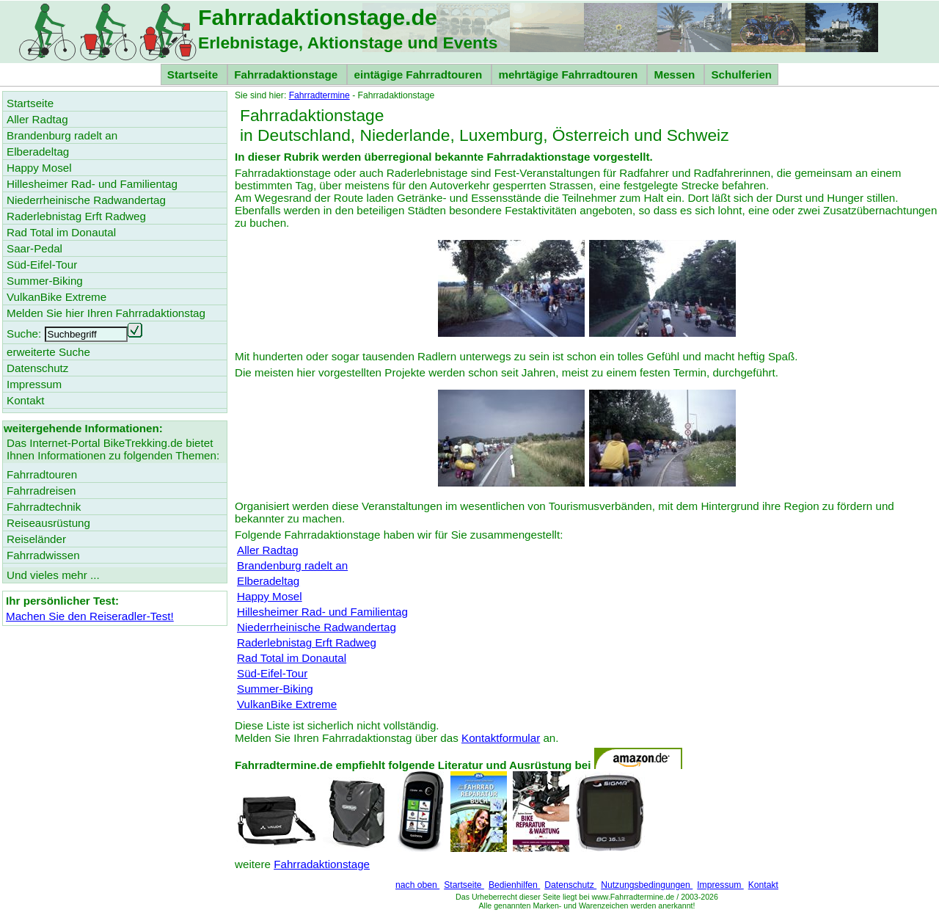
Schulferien (741, 74)
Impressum (720, 885)
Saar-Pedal (34, 248)
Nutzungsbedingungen (647, 885)
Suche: (24, 333)
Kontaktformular (500, 738)
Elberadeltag (268, 581)
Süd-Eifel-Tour (272, 673)
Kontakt (763, 885)
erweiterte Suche (48, 352)
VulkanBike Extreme (287, 704)
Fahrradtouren (42, 474)
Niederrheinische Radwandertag (316, 627)
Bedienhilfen (514, 885)
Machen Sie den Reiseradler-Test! (90, 616)
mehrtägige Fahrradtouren (569, 74)
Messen (676, 74)
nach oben (417, 885)
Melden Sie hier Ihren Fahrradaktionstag (106, 313)
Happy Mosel (269, 596)
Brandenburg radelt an (292, 565)
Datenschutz (570, 885)
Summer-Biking (275, 688)
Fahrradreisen (41, 490)
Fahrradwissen (43, 555)
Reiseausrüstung (48, 523)
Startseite (194, 74)
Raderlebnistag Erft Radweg (306, 642)
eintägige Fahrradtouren (419, 74)
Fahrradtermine (319, 95)
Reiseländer (36, 539)
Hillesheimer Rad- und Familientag (322, 611)
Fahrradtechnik (44, 506)
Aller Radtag (268, 550)
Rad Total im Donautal (291, 658)
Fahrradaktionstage (287, 74)
